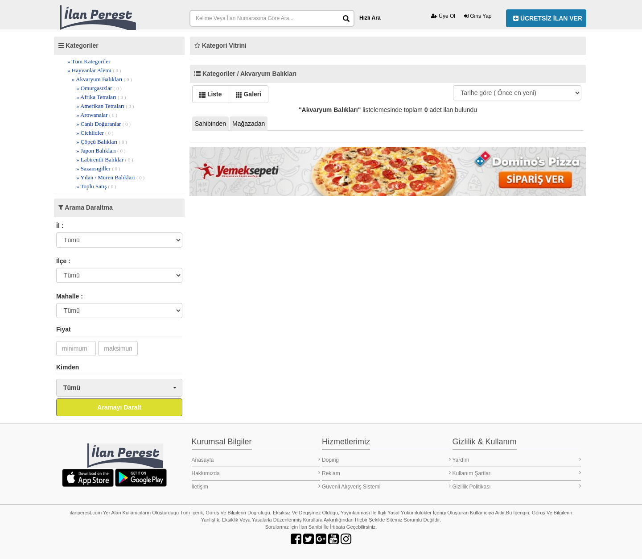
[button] (119, 388)
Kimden (67, 367)
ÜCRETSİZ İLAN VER (547, 18)
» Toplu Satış (96, 186)
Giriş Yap (478, 16)
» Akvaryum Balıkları (102, 79)
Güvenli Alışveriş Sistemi (386, 486)
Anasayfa (256, 459)
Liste (210, 94)
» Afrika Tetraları (101, 97)
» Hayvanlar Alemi (94, 70)
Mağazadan (248, 123)
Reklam (386, 473)
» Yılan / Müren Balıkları (110, 177)
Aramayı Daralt (119, 407)
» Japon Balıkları (100, 150)
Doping (386, 459)
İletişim (256, 486)
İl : (59, 225)
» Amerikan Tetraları (105, 106)
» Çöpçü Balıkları (101, 141)
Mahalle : (69, 296)
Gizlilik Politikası (517, 486)
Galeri (249, 94)
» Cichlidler (94, 132)
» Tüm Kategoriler (89, 61)
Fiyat (63, 329)
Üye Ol (443, 16)
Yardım (517, 459)
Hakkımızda (256, 473)
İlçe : (63, 261)
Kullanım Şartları (517, 473)
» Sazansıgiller (98, 168)
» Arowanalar (96, 115)
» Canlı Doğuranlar (103, 123)
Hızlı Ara (370, 18)
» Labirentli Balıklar (104, 159)
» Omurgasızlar (99, 88)
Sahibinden (210, 123)
